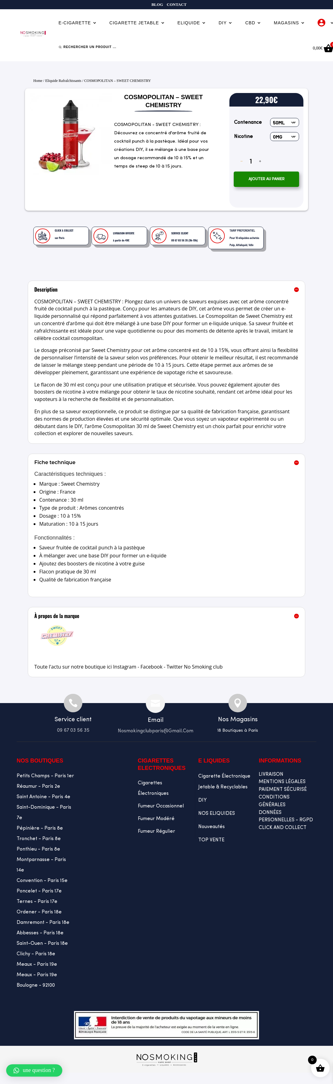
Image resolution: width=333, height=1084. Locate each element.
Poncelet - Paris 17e (39, 891)
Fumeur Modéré (156, 818)
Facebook (151, 666)
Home (37, 81)
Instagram (124, 666)
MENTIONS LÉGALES (282, 781)
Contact (177, 4)
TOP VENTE (211, 840)
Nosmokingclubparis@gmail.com (155, 731)
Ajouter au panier (267, 179)
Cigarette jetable (134, 22)
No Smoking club (203, 666)
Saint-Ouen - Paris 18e (42, 943)
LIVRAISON (271, 774)
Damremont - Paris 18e (43, 922)
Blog (157, 4)
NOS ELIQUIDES (216, 813)
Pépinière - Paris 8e (40, 828)
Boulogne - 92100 (36, 985)
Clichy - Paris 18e (36, 954)
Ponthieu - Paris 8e (38, 849)
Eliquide (189, 22)
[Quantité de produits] (251, 161)
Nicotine (243, 136)
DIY (223, 22)
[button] (34, 1070)
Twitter (174, 666)
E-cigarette (75, 22)
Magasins (286, 22)
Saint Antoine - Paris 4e (43, 797)
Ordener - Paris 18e (39, 912)
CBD (250, 22)
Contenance (248, 122)
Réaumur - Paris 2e (38, 786)
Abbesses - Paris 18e (40, 933)
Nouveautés (211, 826)
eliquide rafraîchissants (63, 81)
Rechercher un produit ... (90, 47)
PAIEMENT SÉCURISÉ (283, 789)
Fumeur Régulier (156, 831)
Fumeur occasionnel (161, 806)
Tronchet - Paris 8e (39, 838)
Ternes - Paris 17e (37, 901)
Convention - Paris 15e (42, 880)
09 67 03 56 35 (73, 730)
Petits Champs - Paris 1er (45, 776)
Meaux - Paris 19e (37, 964)
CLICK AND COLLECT (282, 827)
